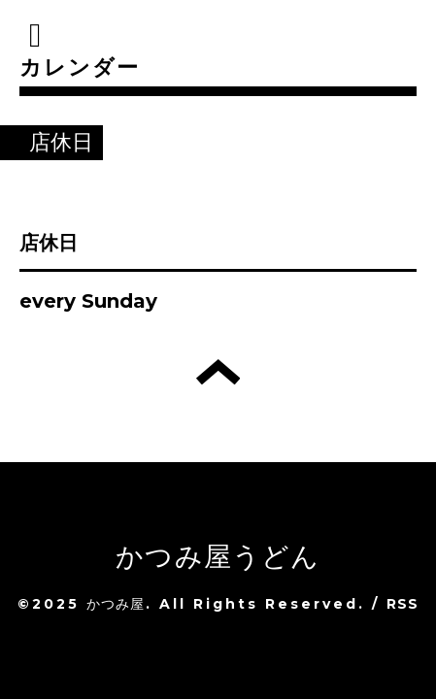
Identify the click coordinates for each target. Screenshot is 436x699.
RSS (402, 604)
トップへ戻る (218, 371)
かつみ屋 (116, 604)
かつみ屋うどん (217, 556)
